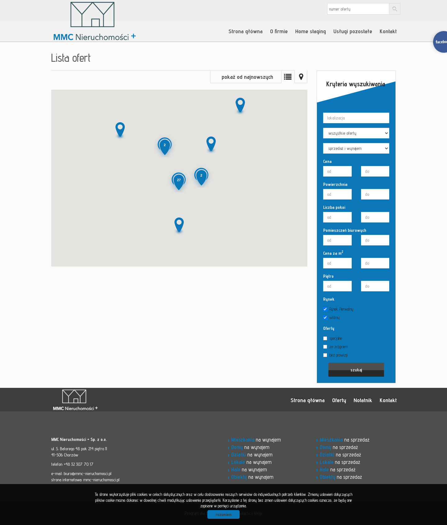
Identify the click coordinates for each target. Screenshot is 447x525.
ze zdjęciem (335, 346)
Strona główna (245, 31)
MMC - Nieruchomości (95, 400)
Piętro (328, 276)
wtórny (331, 317)
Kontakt (388, 31)
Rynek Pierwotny (338, 309)
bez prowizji (335, 354)
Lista (287, 76)
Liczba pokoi (334, 207)
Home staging (310, 31)
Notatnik (363, 400)
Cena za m (333, 253)
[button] (119, 131)
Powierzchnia (335, 184)
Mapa (300, 76)
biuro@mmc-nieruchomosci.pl (87, 473)
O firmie (279, 31)
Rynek (328, 299)
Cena (327, 161)
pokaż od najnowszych (247, 77)
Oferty (328, 328)
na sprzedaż (344, 440)
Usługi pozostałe (352, 31)
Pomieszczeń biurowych (344, 230)
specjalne (332, 338)
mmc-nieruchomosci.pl (101, 479)
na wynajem (256, 440)
